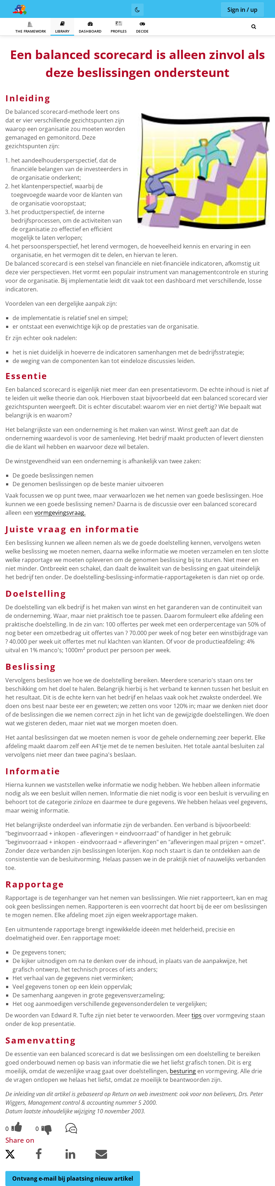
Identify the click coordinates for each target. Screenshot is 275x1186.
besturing (183, 1071)
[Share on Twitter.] (19, 1156)
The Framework (30, 27)
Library (62, 27)
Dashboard (90, 27)
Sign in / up (242, 10)
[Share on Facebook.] (49, 1155)
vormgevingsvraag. (60, 513)
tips (197, 1015)
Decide (142, 27)
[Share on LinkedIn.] (80, 1155)
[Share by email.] (110, 1155)
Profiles (119, 27)
